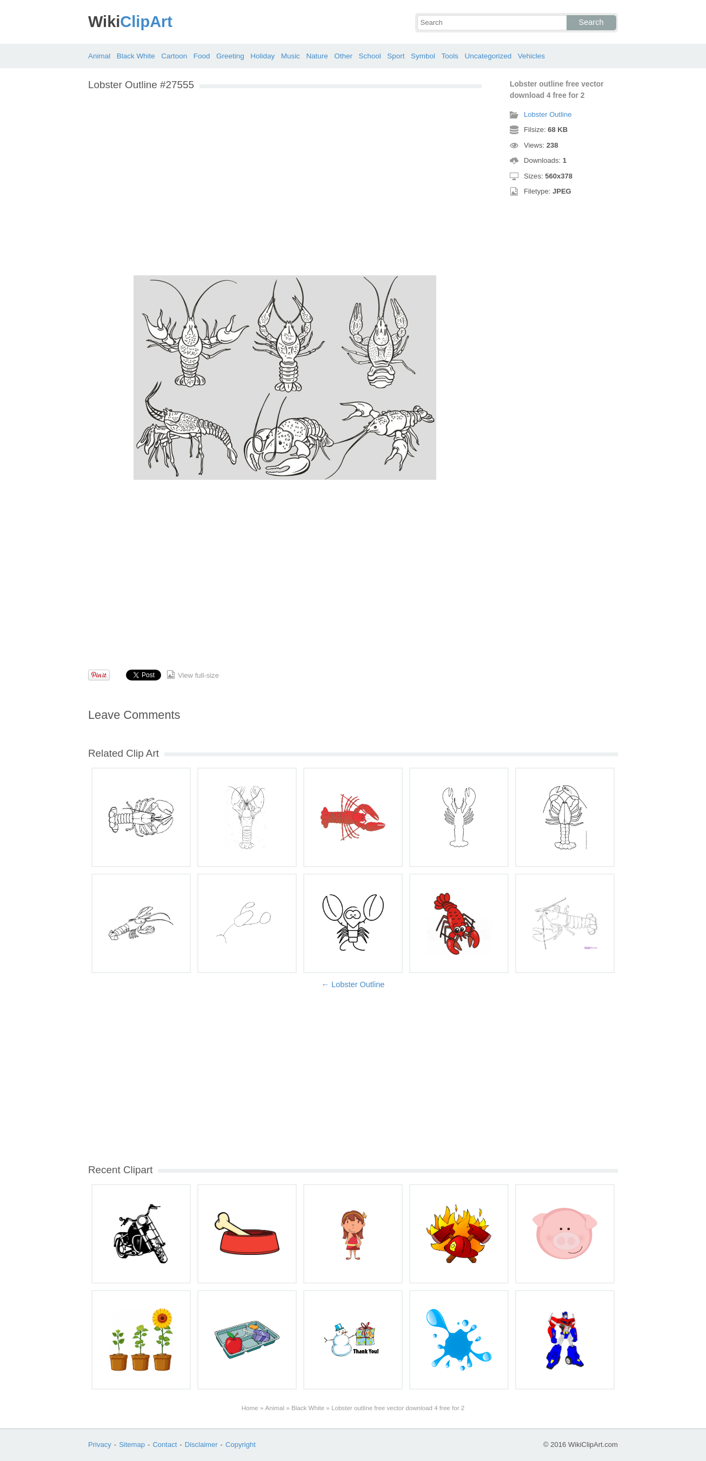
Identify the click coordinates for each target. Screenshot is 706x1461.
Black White (136, 56)
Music (290, 56)
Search (591, 22)
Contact (164, 1444)
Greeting (230, 56)
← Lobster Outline (353, 984)
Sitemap (132, 1444)
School (370, 56)
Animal (99, 56)
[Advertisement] (285, 172)
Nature (317, 56)
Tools (449, 56)
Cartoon (174, 56)
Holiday (262, 56)
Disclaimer (201, 1444)
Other (343, 56)
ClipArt (130, 21)
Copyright (240, 1444)
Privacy (99, 1444)
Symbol (423, 56)
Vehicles (531, 56)
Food (202, 56)
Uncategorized (487, 56)
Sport (395, 56)
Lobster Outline (547, 114)
